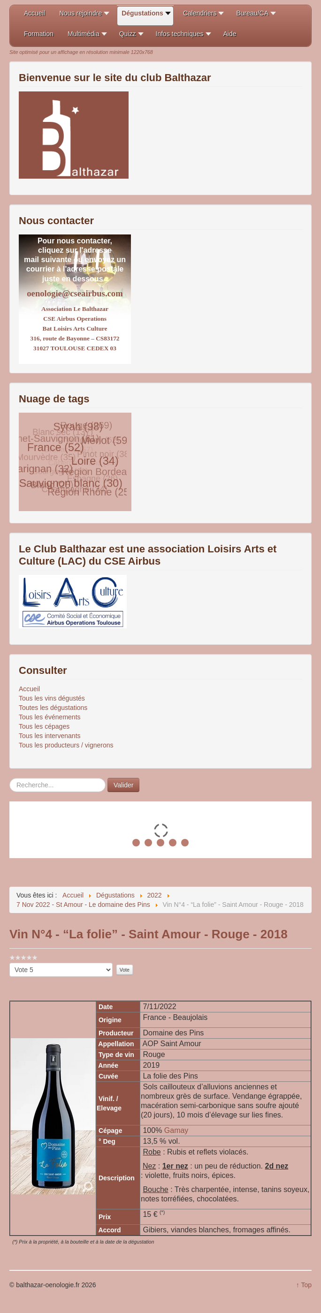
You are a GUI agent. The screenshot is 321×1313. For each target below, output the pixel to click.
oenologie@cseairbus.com (74, 293)
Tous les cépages (44, 726)
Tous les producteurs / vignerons (66, 745)
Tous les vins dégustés (52, 698)
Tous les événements (50, 717)
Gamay (176, 1130)
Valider (124, 785)
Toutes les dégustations (53, 707)
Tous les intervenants (50, 736)
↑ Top (304, 1285)
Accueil (29, 689)
